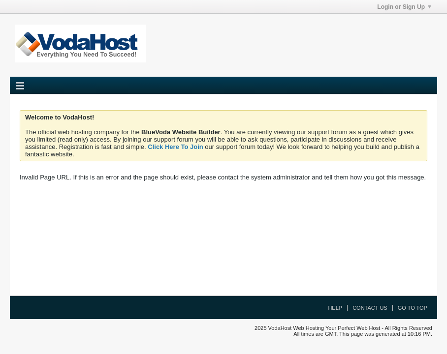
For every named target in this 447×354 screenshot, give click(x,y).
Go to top (412, 308)
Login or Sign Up (404, 6)
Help (335, 308)
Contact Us (369, 308)
